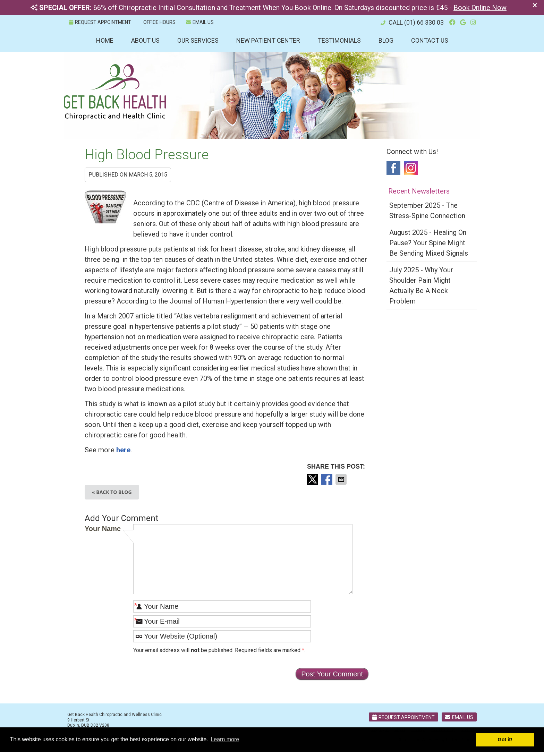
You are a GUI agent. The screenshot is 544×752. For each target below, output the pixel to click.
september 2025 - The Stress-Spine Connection (427, 210)
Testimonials (339, 40)
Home (104, 40)
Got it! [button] (505, 739)
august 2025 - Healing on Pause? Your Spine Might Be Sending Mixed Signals (428, 242)
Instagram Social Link (411, 168)
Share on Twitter (313, 479)
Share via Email (341, 479)
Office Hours (159, 22)
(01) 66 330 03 (424, 22)
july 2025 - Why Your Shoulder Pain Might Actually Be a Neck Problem (421, 285)
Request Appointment (403, 717)
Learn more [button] (225, 739)
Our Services (198, 40)
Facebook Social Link (393, 168)
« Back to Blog (112, 492)
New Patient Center (268, 40)
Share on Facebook (327, 479)
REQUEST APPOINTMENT (100, 22)
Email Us (200, 22)
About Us (145, 40)
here (123, 450)
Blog (386, 40)
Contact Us (429, 40)
